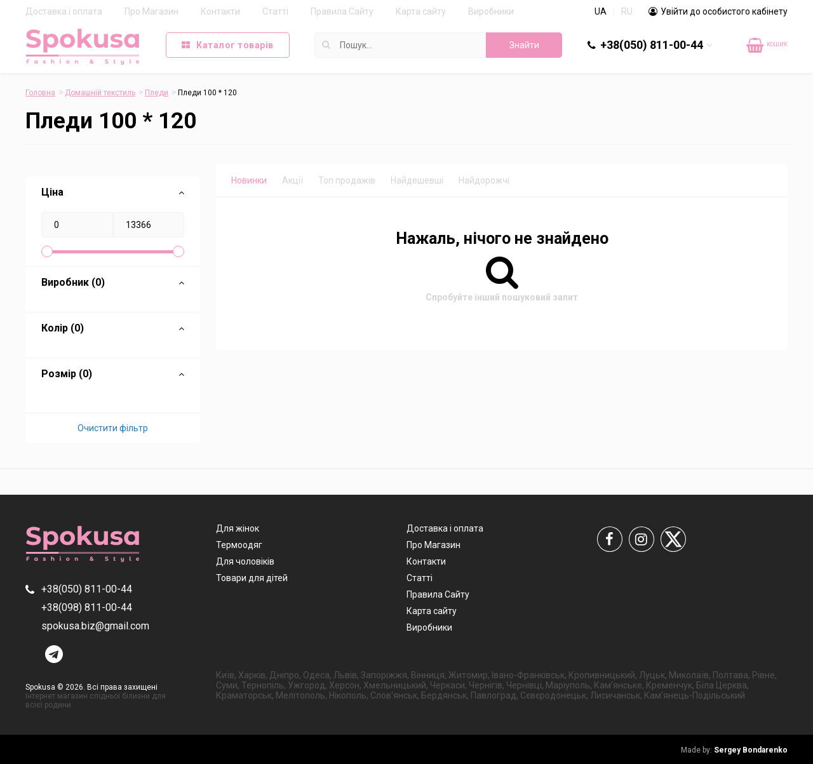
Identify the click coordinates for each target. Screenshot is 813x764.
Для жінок (237, 528)
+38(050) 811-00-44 (651, 44)
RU (627, 11)
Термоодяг (239, 545)
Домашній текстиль (100, 92)
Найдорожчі (484, 180)
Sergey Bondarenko (734, 750)
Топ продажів (346, 180)
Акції (292, 180)
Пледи (156, 92)
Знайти (524, 45)
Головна (40, 92)
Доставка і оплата (63, 11)
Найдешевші (417, 180)
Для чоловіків (245, 561)
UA (601, 11)
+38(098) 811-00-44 (86, 607)
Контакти (220, 11)
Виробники (491, 11)
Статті (275, 11)
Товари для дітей (252, 578)
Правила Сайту (342, 11)
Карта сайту (421, 11)
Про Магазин (151, 11)
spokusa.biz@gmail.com (95, 626)
